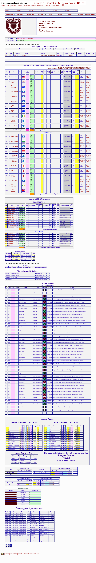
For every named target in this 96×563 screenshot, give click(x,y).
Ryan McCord (11, 217)
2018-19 (15, 55)
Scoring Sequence (20, 251)
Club (8, 6)
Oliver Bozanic (13, 106)
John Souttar (14, 91)
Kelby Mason (14, 136)
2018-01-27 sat (82, 190)
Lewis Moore (14, 146)
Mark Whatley (11, 219)
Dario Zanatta (13, 190)
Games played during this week (30, 508)
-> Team (67, 10)
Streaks (60, 14)
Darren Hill (10, 245)
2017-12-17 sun (82, 116)
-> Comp (43, 10)
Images (13, 6)
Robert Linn (10, 215)
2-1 (58, 55)
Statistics (40, 6)
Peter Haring (14, 151)
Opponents (20, 14)
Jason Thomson (11, 209)
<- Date (18, 10)
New (57, 6)
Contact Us (13, 554)
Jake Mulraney (13, 185)
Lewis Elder (10, 237)
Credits (20, 554)
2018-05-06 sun (82, 91)
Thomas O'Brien (11, 211)
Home (3, 6)
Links (62, 6)
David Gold (10, 239)
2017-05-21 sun (82, 125)
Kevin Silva (14, 76)
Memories (27, 6)
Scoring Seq (30, 14)
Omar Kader (10, 233)
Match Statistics (23, 488)
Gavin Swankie (11, 221)
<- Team (7, 10)
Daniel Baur (14, 96)
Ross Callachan (14, 161)
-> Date (55, 10)
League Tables (47, 419)
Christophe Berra (14, 156)
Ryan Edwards (13, 111)
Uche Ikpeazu (13, 175)
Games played (90, 14)
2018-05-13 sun (82, 146)
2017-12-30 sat (82, 96)
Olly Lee (13, 170)
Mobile (33, 6)
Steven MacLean (13, 121)
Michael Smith (13, 81)
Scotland (47, 6)
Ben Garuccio (13, 86)
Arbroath (24, 55)
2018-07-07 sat (88, 76)
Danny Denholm (11, 223)
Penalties (40, 14)
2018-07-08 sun (88, 81)
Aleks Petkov (14, 141)
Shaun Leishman (11, 235)
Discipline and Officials (27, 271)
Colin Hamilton (11, 213)
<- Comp (31, 10)
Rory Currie (14, 180)
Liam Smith (14, 126)
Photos (19, 6)
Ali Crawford (14, 101)
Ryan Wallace (11, 227)
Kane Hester (10, 241)
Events (70, 14)
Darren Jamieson (11, 207)
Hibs (53, 6)
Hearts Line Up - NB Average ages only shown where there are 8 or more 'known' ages (48, 65)
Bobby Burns (14, 166)
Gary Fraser (10, 243)
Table (50, 14)
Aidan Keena (14, 116)
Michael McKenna (12, 225)
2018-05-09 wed (82, 81)
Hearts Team (9, 14)
